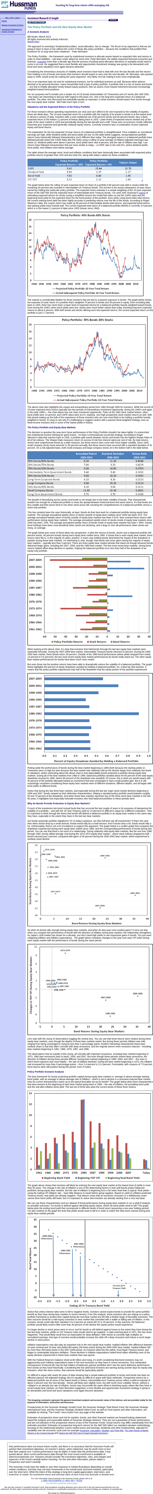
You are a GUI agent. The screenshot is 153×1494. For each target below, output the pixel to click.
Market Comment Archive (12, 25)
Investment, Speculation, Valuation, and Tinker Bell (101, 1430)
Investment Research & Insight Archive (12, 30)
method (142, 193)
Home (4, 21)
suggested (41, 62)
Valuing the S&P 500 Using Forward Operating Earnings (83, 1433)
